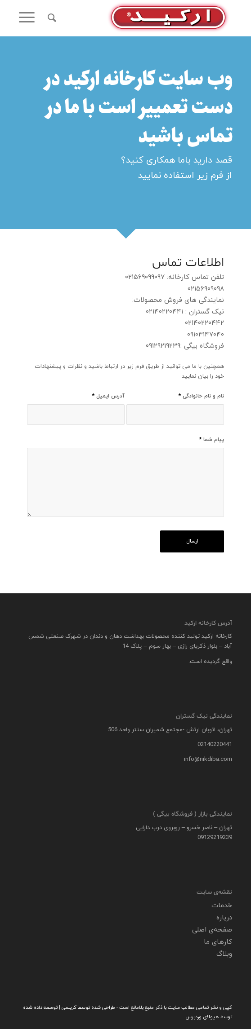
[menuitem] (50, 18)
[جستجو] (50, 18)
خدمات (221, 905)
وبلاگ (224, 954)
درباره (224, 918)
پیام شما (211, 439)
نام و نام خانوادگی (201, 396)
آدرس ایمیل (108, 396)
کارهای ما (218, 942)
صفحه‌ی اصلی (212, 930)
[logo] (147, 18)
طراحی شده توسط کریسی (88, 1007)
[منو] (29, 18)
